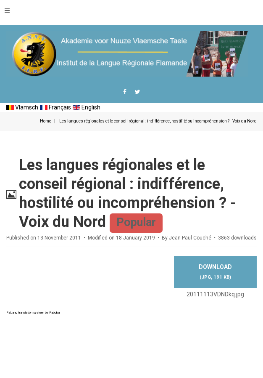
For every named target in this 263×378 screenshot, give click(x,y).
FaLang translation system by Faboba (33, 312)
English (86, 107)
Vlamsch (22, 107)
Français (55, 107)
